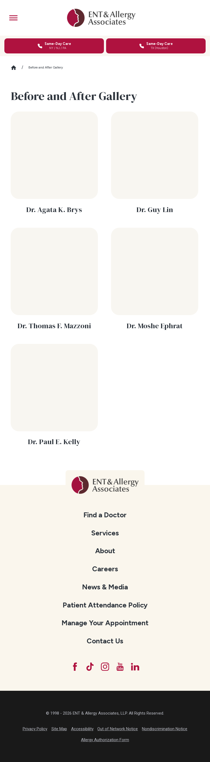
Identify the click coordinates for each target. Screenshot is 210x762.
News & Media (105, 587)
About (105, 551)
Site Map (59, 728)
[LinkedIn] (135, 667)
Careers (105, 569)
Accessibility (82, 728)
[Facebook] (75, 667)
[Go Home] (16, 67)
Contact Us (105, 641)
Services (105, 533)
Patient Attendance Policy (105, 605)
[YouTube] (120, 667)
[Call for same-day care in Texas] (156, 45)
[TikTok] (90, 667)
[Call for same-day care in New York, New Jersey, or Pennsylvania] (54, 45)
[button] (13, 18)
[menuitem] (105, 515)
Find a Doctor (105, 515)
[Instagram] (105, 667)
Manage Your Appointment (105, 623)
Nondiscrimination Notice (164, 728)
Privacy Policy (35, 728)
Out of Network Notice (117, 728)
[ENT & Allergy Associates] (101, 18)
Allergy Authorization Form (105, 739)
